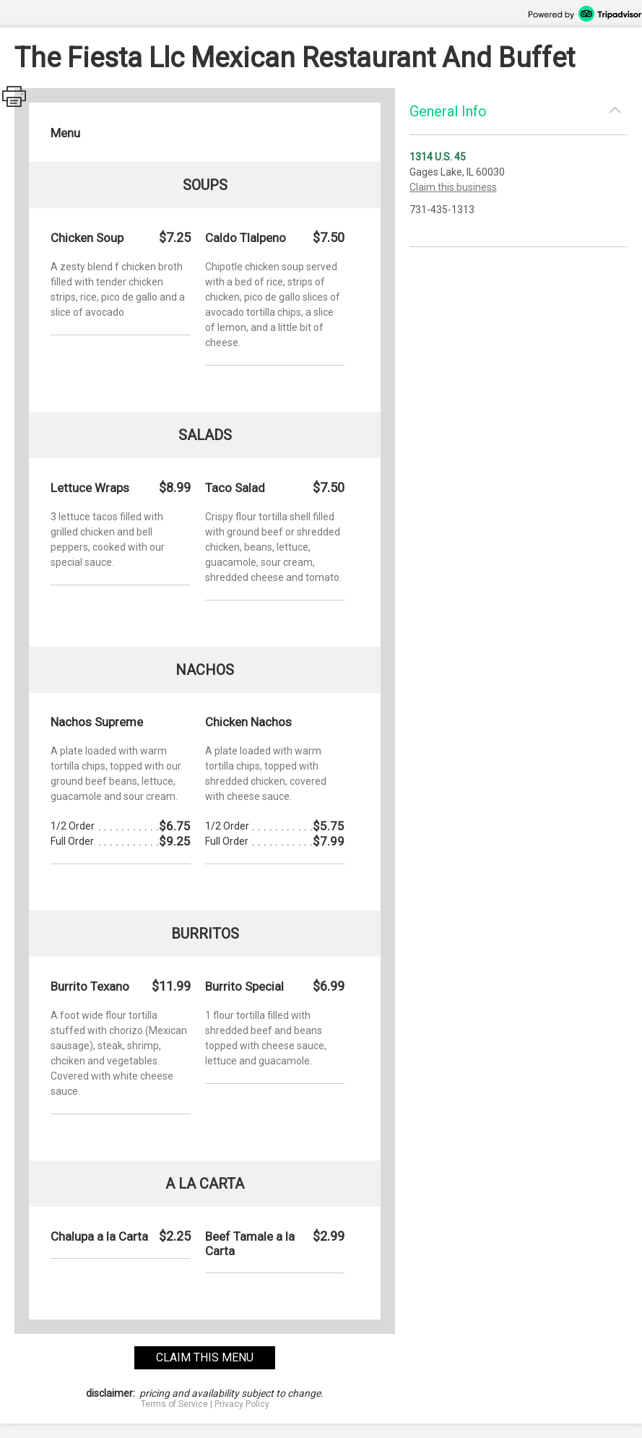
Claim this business (453, 187)
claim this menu (204, 1357)
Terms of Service (174, 1404)
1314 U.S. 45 (437, 157)
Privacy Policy (241, 1404)
